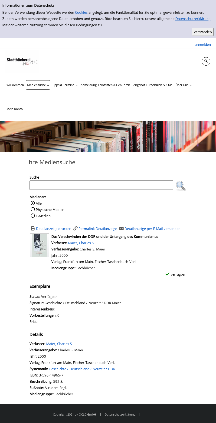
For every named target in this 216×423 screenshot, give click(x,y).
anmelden (203, 44)
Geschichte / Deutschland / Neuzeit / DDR (82, 368)
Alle (39, 203)
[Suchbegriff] (101, 185)
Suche (34, 177)
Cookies (81, 12)
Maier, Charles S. (81, 242)
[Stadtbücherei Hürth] (22, 60)
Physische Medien (50, 209)
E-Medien (43, 215)
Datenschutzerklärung (192, 18)
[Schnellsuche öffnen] (206, 61)
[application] (38, 85)
